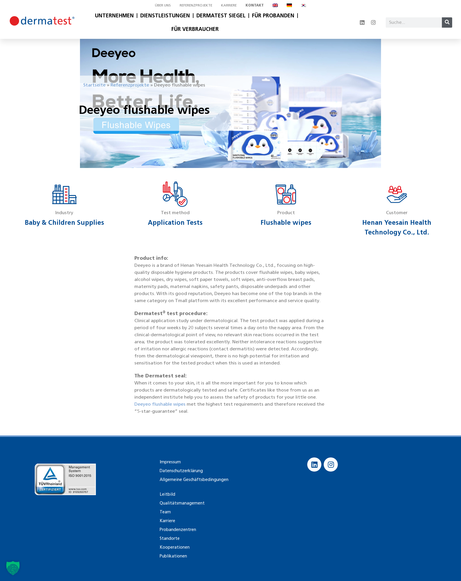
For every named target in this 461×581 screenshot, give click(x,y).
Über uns (163, 5)
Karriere (229, 5)
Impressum (169, 461)
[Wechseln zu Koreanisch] (303, 5)
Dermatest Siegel (220, 15)
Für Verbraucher (195, 29)
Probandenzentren (178, 529)
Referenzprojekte (196, 5)
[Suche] (447, 22)
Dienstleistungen (165, 15)
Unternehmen (114, 15)
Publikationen (173, 555)
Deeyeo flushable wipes (160, 404)
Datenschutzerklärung (181, 470)
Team (165, 511)
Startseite (94, 85)
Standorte (169, 538)
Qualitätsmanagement (181, 502)
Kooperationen (174, 547)
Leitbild (167, 494)
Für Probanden (273, 15)
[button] (13, 568)
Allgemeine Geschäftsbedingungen (193, 479)
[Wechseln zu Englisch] (275, 5)
